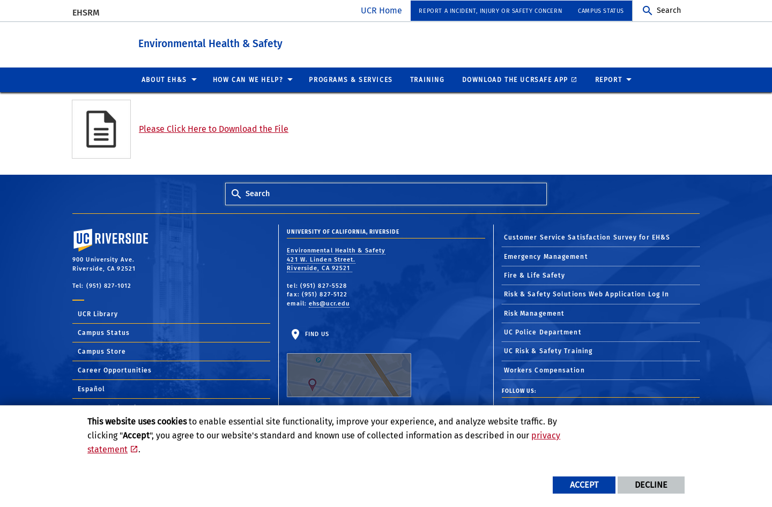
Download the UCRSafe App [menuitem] (515, 79)
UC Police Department (543, 331)
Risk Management (534, 313)
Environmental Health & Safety (249, 42)
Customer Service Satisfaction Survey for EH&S (587, 237)
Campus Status (104, 332)
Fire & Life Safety (535, 275)
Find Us (349, 363)
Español (91, 388)
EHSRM (86, 13)
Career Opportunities (115, 370)
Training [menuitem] (427, 79)
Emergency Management (546, 256)
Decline (651, 485)
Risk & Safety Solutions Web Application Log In (587, 293)
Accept (584, 485)
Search (669, 10)
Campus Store (102, 351)
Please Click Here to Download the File (213, 128)
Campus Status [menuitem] (601, 11)
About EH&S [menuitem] (164, 79)
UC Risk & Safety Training (548, 350)
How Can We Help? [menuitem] (248, 79)
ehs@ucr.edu (329, 303)
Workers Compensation (544, 370)
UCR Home (381, 10)
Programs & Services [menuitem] (350, 79)
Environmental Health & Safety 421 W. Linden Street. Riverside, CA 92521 (336, 259)
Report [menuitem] (608, 79)
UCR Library (98, 313)
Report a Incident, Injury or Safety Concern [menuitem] (490, 11)
